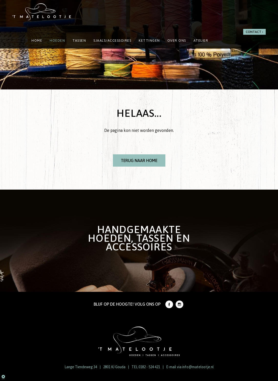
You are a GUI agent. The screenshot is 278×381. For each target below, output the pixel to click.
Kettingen (149, 40)
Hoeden (57, 40)
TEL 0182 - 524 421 (146, 367)
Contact (253, 32)
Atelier (201, 40)
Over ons (176, 40)
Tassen (79, 40)
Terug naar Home (139, 160)
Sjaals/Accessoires (112, 40)
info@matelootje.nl (198, 367)
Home (36, 40)
